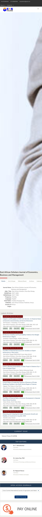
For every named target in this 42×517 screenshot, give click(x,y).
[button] (38, 9)
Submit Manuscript (21, 497)
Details (3, 281)
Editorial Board (22, 281)
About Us (2, 5)
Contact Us (9, 5)
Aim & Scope (11, 281)
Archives (31, 281)
